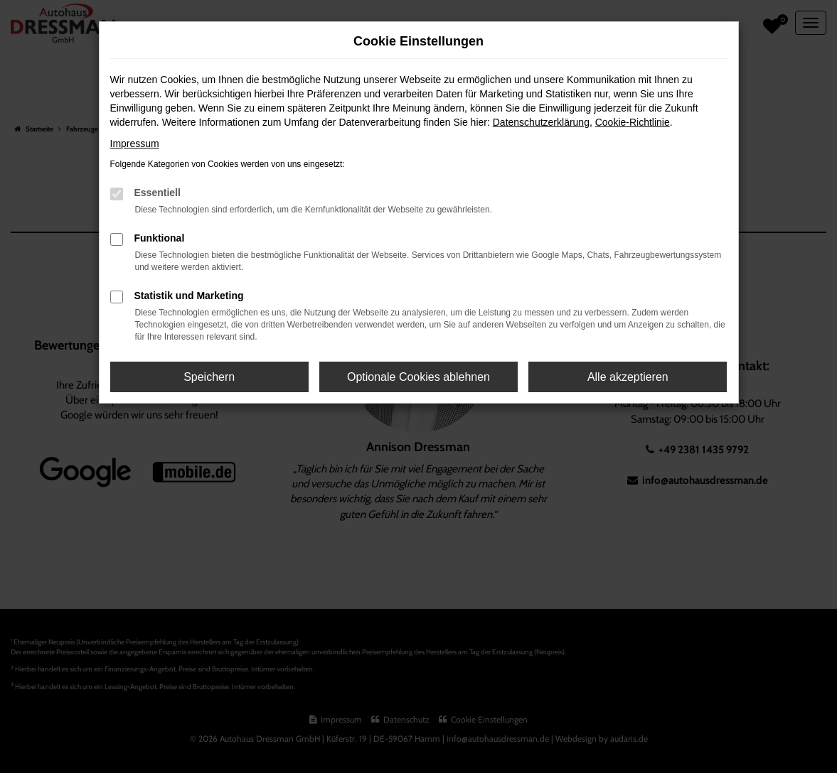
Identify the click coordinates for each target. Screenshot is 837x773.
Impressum (134, 143)
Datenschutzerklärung (541, 122)
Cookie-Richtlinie (632, 122)
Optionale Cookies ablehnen (418, 377)
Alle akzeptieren (627, 377)
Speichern (209, 377)
